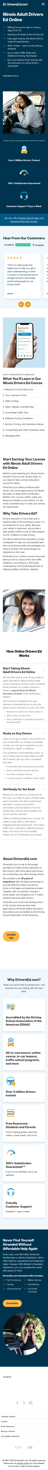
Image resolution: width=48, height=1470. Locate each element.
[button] (20, 304)
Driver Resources (7, 1426)
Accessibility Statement (10, 1436)
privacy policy (23, 1463)
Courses (4, 1421)
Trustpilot (7, 1377)
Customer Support (8, 1416)
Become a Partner (8, 1431)
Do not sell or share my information (24, 1466)
